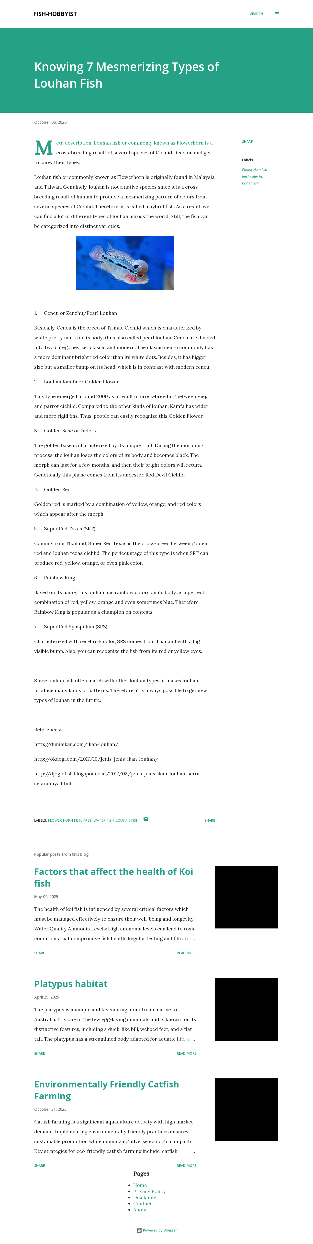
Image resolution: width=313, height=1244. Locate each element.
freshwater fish (253, 176)
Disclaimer (145, 1197)
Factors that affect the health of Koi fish (113, 877)
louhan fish (250, 183)
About (140, 1210)
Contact (142, 1203)
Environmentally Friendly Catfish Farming (106, 1090)
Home (140, 1185)
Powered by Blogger (156, 1230)
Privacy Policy (149, 1191)
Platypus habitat (71, 984)
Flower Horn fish (254, 169)
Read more (187, 953)
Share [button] (247, 141)
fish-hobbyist (55, 14)
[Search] (256, 14)
